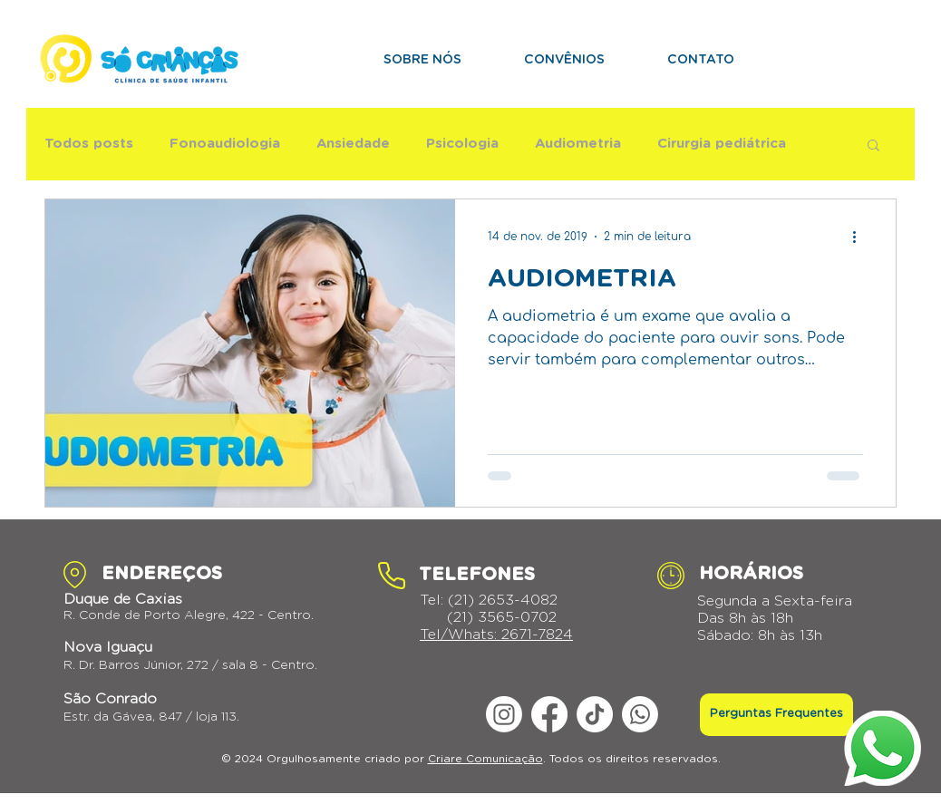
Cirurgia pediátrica (721, 143)
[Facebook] (549, 714)
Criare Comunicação (485, 758)
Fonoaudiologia (225, 143)
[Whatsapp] (640, 714)
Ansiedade (353, 143)
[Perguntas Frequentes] (776, 714)
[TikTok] (595, 714)
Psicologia (462, 143)
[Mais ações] (860, 236)
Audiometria (578, 143)
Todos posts (88, 143)
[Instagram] (504, 714)
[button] (873, 146)
